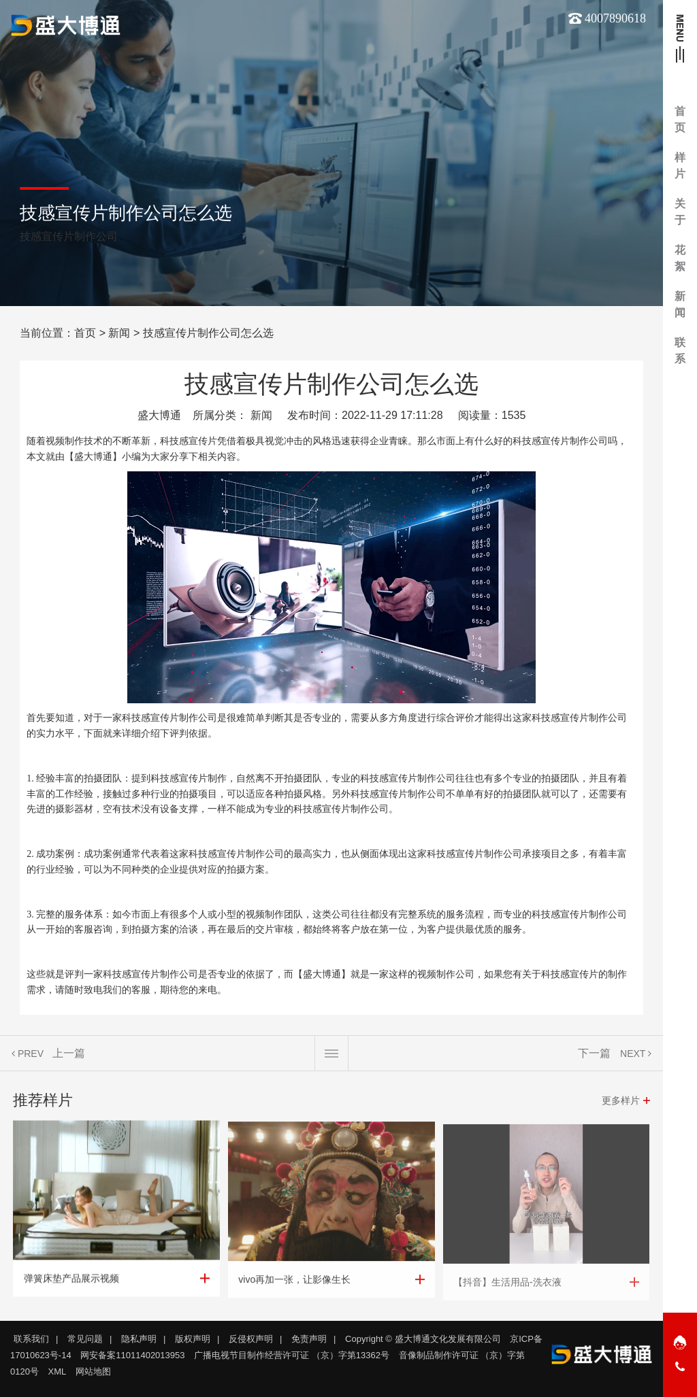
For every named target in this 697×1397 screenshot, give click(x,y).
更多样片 (621, 1100)
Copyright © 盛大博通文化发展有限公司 (422, 1339)
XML (57, 1371)
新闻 (119, 333)
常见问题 (85, 1339)
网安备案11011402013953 (132, 1355)
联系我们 (31, 1339)
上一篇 (68, 1053)
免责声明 (309, 1339)
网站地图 (93, 1371)
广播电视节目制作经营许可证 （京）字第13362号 (291, 1355)
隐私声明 (139, 1339)
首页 (85, 333)
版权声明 (192, 1339)
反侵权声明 (251, 1339)
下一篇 (594, 1053)
